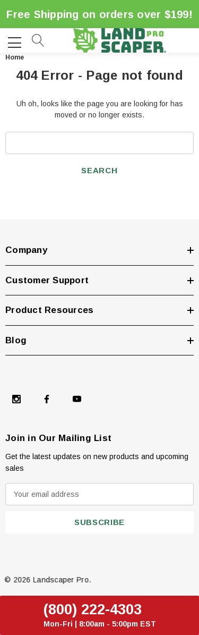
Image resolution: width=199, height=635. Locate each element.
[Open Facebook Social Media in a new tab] (47, 400)
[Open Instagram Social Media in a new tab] (16, 400)
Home (14, 57)
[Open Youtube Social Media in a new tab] (77, 400)
